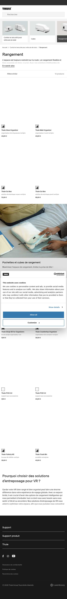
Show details (54, 307)
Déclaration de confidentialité (12, 565)
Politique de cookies (9, 569)
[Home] (12, 8)
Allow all (33, 315)
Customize (34, 323)
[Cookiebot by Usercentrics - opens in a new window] (53, 274)
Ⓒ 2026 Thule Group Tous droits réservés (18, 585)
